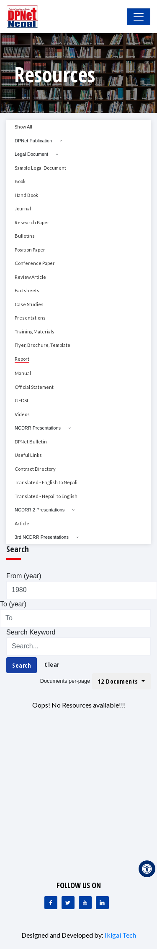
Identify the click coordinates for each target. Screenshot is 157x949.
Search (21, 665)
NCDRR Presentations (38, 427)
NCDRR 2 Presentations (39, 509)
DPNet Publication (33, 140)
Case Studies (29, 304)
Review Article (30, 277)
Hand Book (26, 195)
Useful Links (28, 455)
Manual (23, 373)
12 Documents (119, 681)
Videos (22, 414)
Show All (23, 126)
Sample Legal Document (40, 167)
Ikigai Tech (120, 935)
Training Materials (34, 331)
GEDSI (21, 400)
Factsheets (27, 290)
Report (22, 359)
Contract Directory (35, 469)
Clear (51, 664)
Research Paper (32, 222)
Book (20, 181)
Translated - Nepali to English (46, 496)
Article (22, 523)
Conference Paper (35, 263)
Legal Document (31, 154)
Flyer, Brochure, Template (42, 345)
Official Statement (34, 387)
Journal (23, 208)
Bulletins (25, 236)
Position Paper (30, 249)
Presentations (30, 317)
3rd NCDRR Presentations (42, 537)
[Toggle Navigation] (138, 16)
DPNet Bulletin (31, 441)
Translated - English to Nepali (46, 482)
